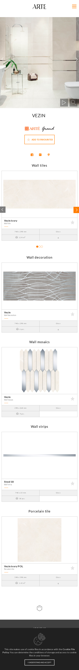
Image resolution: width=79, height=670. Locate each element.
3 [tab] (41, 246)
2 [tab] (39, 246)
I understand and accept (39, 662)
